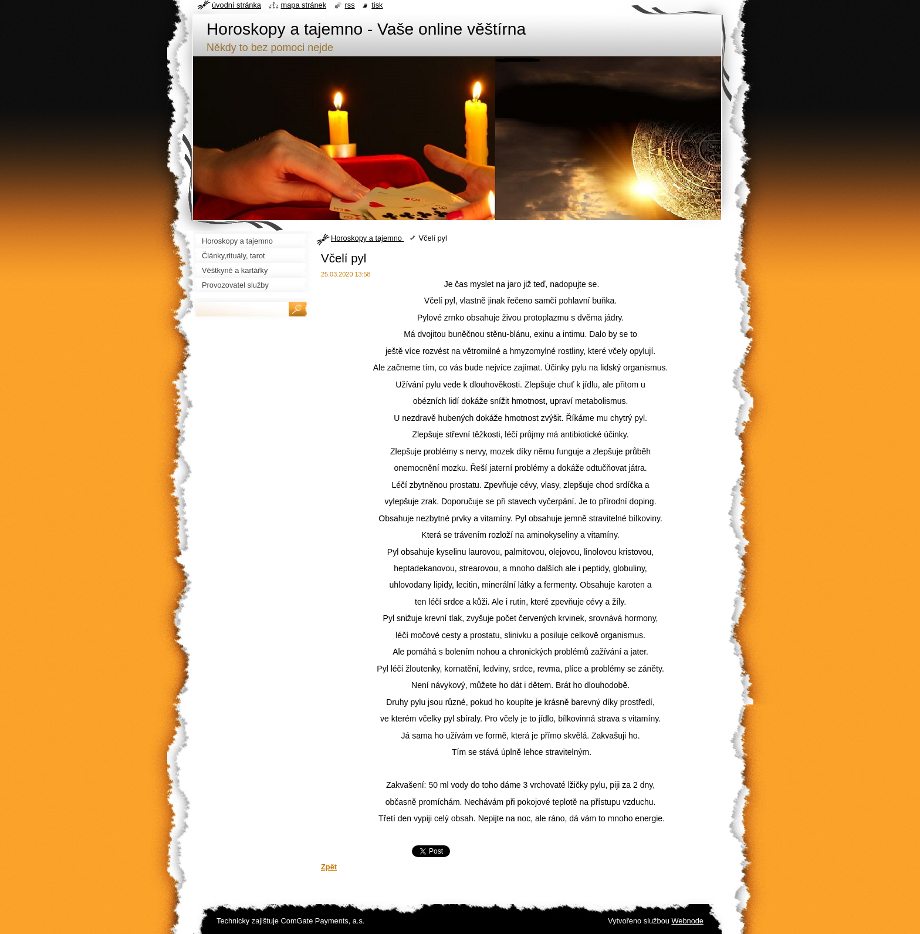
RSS (350, 5)
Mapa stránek (304, 5)
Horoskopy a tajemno (367, 238)
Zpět (329, 866)
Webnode (687, 920)
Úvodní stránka (236, 5)
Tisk (377, 5)
